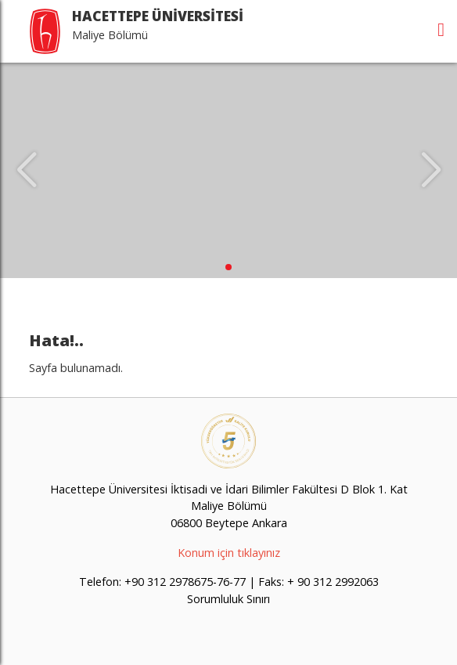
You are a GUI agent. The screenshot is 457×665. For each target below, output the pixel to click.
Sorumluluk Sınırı (228, 598)
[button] (228, 267)
